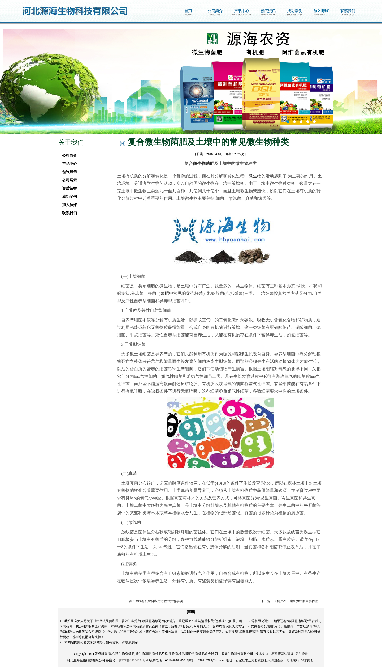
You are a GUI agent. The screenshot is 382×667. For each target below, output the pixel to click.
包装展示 (68, 172)
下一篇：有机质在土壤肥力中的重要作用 (289, 601)
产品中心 (68, 164)
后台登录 (301, 654)
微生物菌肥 (203, 163)
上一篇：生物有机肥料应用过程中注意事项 (152, 601)
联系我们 (68, 213)
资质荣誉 (68, 188)
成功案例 (68, 197)
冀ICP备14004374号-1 (134, 660)
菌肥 (164, 293)
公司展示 (68, 180)
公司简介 (68, 156)
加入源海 (68, 205)
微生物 (255, 176)
